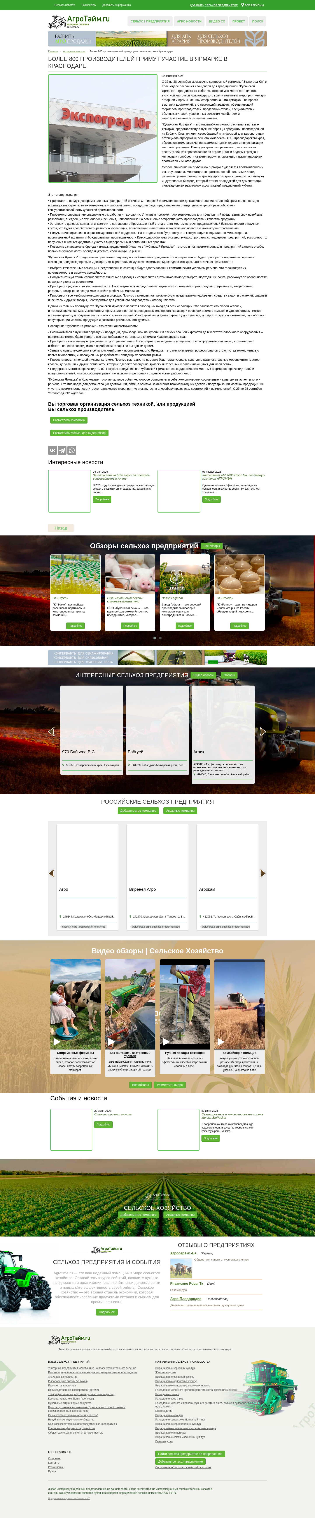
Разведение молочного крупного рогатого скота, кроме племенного (196, 1389)
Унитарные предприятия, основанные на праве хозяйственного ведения (92, 1368)
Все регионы (252, 5)
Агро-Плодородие (185, 1299)
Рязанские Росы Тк (186, 1283)
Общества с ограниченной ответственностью (75, 1432)
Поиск (257, 21)
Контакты (54, 1462)
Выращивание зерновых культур (175, 1368)
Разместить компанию (69, 420)
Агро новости (189, 21)
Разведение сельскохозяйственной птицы (180, 1419)
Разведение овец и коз (169, 1398)
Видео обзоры (203, 675)
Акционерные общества (62, 1376)
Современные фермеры (75, 1053)
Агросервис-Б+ (183, 1253)
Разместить (89, 5)
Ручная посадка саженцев (185, 1053)
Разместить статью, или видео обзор (79, 433)
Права (52, 1471)
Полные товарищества (62, 1385)
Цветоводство (163, 1410)
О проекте (54, 1458)
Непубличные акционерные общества (71, 1419)
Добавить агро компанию (138, 810)
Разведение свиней (167, 1394)
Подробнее (102, 499)
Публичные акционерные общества (69, 1403)
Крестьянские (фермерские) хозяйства (71, 1428)
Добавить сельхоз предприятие (214, 5)
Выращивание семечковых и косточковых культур (185, 1428)
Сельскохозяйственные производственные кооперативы (82, 1423)
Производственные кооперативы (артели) (73, 1389)
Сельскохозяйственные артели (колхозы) (73, 1415)
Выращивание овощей (169, 1415)
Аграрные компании (180, 810)
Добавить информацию (116, 5)
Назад (61, 528)
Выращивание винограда (170, 1432)
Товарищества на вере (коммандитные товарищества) (81, 1394)
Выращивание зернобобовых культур (178, 1423)
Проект (238, 21)
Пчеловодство (164, 1441)
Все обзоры (211, 546)
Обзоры (229, 675)
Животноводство (165, 1372)
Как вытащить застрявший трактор (130, 1054)
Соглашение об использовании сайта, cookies (183, 1467)
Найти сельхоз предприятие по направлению (190, 1454)
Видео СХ (217, 21)
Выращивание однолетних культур (176, 1381)
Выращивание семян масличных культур (180, 1437)
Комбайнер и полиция (239, 1053)
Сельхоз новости (64, 5)
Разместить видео (170, 1085)
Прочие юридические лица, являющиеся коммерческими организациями (92, 1372)
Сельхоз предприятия (150, 21)
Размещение (56, 1467)
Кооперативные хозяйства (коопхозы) (71, 1398)
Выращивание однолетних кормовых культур (182, 1385)
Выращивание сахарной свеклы (174, 1376)
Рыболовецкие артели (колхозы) (68, 1381)
